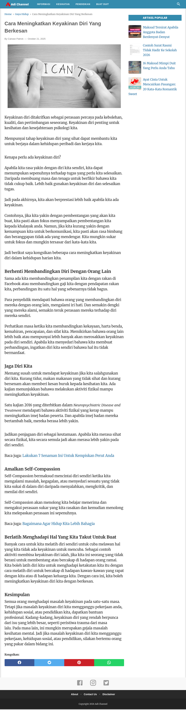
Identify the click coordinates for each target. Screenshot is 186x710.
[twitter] (49, 663)
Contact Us (90, 695)
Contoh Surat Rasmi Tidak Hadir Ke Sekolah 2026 (160, 50)
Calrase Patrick (15, 39)
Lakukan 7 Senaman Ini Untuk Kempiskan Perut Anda (68, 456)
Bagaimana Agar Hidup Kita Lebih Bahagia (58, 524)
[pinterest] (79, 663)
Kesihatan (63, 4)
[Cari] (178, 5)
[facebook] (20, 663)
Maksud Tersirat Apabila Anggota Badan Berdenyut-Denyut (160, 32)
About (73, 695)
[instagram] (93, 686)
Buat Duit (102, 4)
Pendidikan (83, 4)
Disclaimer (110, 695)
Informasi (43, 4)
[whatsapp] (109, 663)
